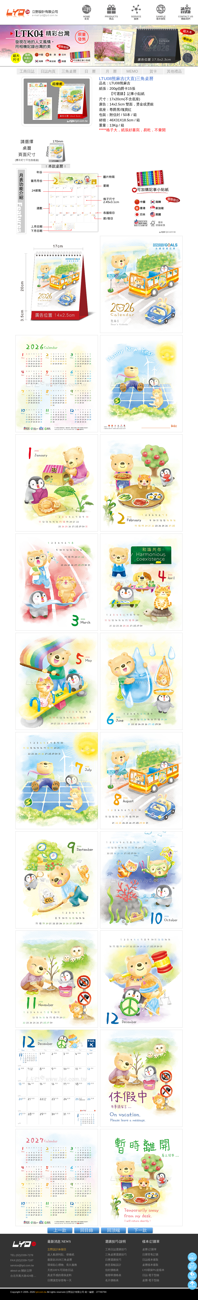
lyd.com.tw (40, 1292)
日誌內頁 (48, 71)
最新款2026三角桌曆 (59, 1259)
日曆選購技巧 (113, 1259)
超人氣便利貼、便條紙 (60, 1254)
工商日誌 (27, 71)
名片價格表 (112, 1280)
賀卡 (153, 71)
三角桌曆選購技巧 (116, 1254)
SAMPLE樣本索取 (161, 17)
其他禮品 (174, 71)
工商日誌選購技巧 (116, 1249)
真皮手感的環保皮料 (59, 1275)
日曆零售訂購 (150, 1254)
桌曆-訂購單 (149, 1249)
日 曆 (90, 71)
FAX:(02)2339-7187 (21, 1260)
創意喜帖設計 (113, 1264)
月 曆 (111, 71)
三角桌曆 (69, 71)
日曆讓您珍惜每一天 (59, 1280)
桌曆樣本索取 (150, 1264)
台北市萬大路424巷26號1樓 (23, 1275)
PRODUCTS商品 (111, 17)
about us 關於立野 (21, 1270)
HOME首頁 (86, 17)
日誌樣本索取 (150, 1259)
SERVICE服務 (136, 17)
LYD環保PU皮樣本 (153, 1270)
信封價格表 (112, 1270)
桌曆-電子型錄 (150, 1280)
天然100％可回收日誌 (60, 1270)
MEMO (132, 71)
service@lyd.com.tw (22, 1265)
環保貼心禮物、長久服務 (62, 1264)
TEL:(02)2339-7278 (21, 1255)
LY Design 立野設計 (32, 13)
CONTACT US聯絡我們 (185, 17)
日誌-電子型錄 (150, 1275)
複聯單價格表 (113, 1275)
